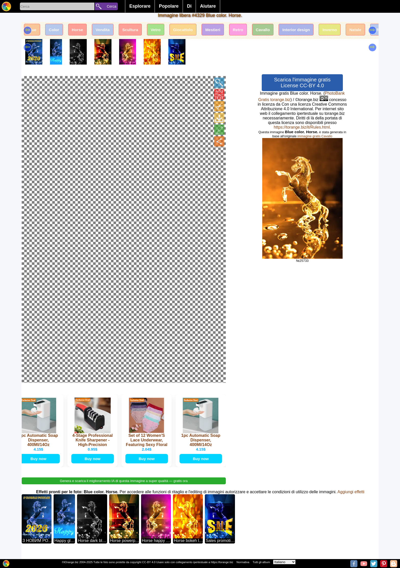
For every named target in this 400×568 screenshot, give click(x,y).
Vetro (161, 30)
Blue (32, 30)
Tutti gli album (261, 562)
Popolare (169, 6)
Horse (79, 30)
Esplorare (140, 6)
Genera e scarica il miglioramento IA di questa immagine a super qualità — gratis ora (124, 486)
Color (55, 30)
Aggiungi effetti (351, 497)
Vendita (106, 30)
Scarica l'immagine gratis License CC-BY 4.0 (302, 82)
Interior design (308, 30)
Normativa (242, 562)
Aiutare (208, 6)
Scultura (135, 30)
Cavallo (273, 30)
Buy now (39, 463)
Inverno (342, 30)
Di (189, 6)
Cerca (111, 6)
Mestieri (221, 30)
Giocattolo (190, 30)
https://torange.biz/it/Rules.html (302, 127)
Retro (247, 30)
